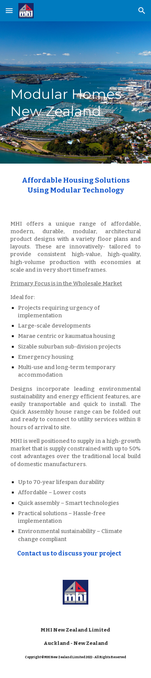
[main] (75, 92)
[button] (9, 10)
